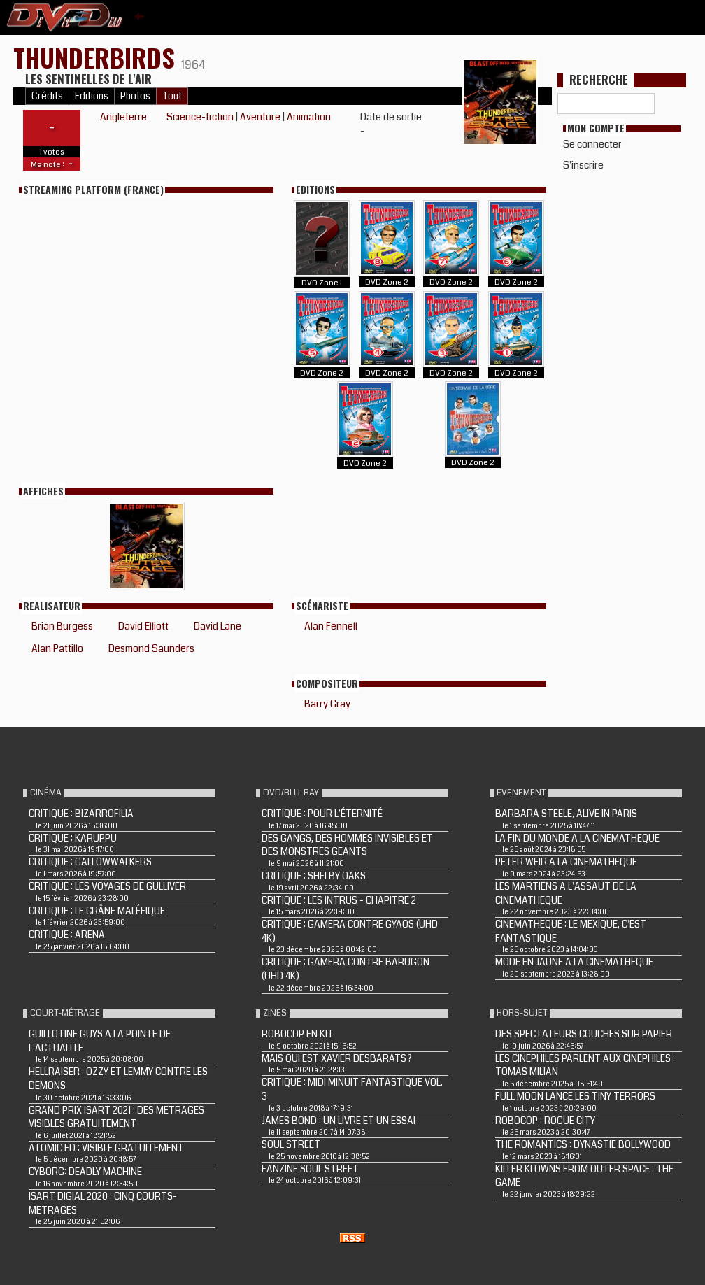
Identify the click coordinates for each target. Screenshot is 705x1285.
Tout (172, 96)
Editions (91, 96)
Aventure (260, 117)
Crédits (47, 96)
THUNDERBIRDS (97, 57)
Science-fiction (200, 117)
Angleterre (123, 117)
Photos (135, 96)
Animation (309, 117)
